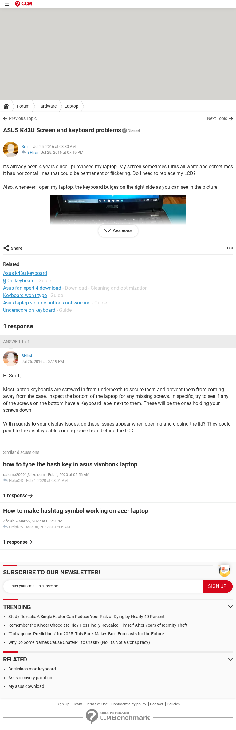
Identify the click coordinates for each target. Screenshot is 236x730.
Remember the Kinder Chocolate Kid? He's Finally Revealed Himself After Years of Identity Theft (97, 625)
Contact (156, 704)
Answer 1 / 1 (16, 341)
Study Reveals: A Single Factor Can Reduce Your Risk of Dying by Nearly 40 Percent (86, 616)
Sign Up (63, 704)
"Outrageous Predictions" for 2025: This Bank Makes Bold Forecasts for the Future (86, 633)
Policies (173, 704)
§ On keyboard (19, 281)
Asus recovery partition (30, 677)
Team (77, 704)
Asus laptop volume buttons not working (47, 303)
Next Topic (217, 118)
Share (16, 248)
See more (122, 230)
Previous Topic (23, 118)
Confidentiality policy (128, 704)
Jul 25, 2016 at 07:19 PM (62, 152)
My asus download (26, 686)
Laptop (71, 106)
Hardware (47, 106)
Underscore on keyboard (29, 310)
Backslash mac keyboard (32, 668)
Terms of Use (97, 704)
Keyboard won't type (25, 295)
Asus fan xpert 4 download (32, 288)
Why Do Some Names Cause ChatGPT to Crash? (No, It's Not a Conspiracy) (79, 642)
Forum (23, 106)
